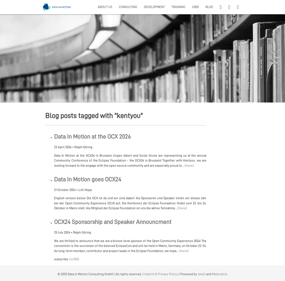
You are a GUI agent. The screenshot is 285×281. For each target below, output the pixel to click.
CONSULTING (128, 7)
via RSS (74, 259)
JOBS (195, 7)
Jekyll (202, 274)
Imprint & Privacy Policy (161, 274)
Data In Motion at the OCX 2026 (92, 137)
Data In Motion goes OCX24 (87, 179)
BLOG (209, 7)
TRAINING (178, 7)
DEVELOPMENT (154, 7)
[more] (189, 165)
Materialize (220, 274)
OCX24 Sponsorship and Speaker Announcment (112, 222)
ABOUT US (105, 7)
